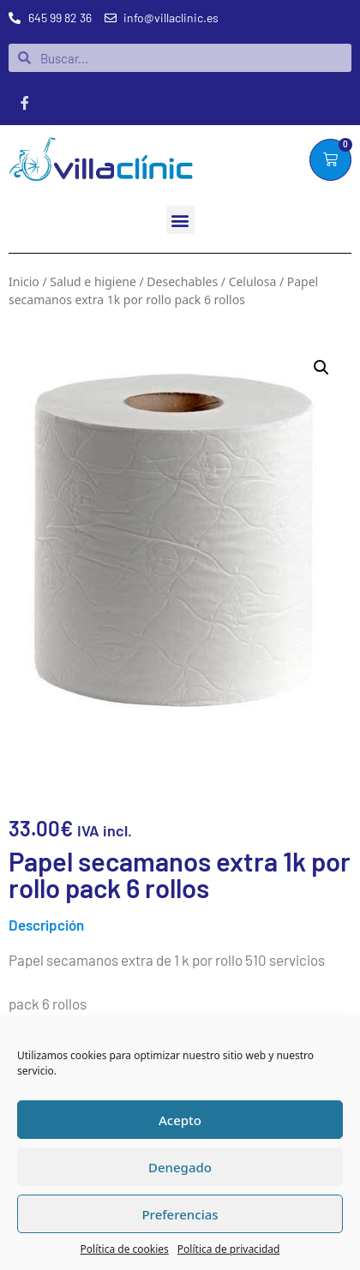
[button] (180, 220)
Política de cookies (125, 1249)
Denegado (180, 1167)
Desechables (182, 281)
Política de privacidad (228, 1249)
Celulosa (253, 281)
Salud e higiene (93, 281)
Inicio (24, 281)
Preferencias (179, 1214)
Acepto (180, 1120)
